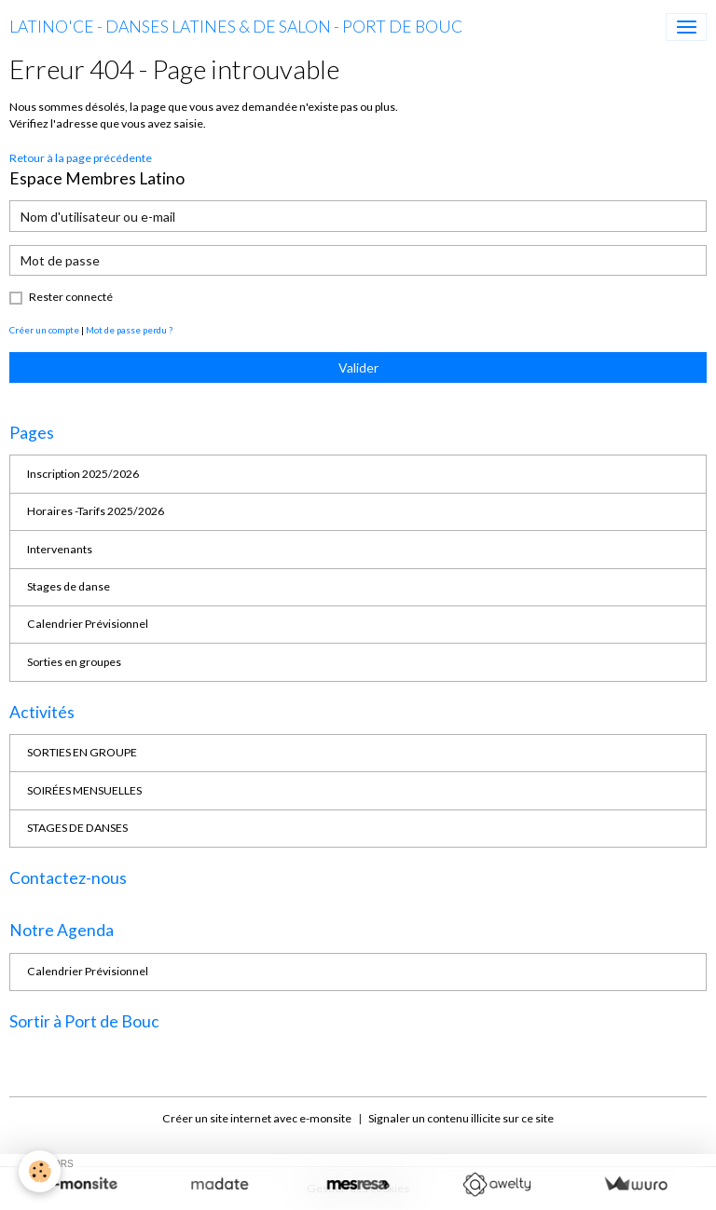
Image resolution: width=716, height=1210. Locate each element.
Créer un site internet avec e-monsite (256, 1118)
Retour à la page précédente (80, 158)
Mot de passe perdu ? (129, 329)
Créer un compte (44, 329)
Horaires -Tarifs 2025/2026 (95, 511)
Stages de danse (68, 586)
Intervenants (59, 549)
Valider (358, 367)
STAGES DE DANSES (77, 828)
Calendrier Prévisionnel (87, 624)
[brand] (235, 27)
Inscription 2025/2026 (83, 474)
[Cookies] (40, 1171)
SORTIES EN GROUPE (82, 752)
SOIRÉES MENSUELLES (84, 790)
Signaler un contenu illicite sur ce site (461, 1118)
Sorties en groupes (74, 662)
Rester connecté (71, 297)
